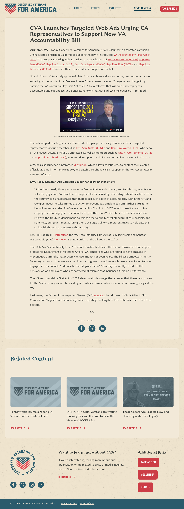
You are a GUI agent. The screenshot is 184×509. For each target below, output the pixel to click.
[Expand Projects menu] (123, 8)
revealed (99, 295)
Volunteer (149, 476)
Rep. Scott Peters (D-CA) (123, 59)
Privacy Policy (69, 503)
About (78, 8)
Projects (115, 8)
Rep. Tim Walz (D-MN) (125, 148)
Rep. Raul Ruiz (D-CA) (119, 64)
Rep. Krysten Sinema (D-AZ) (135, 152)
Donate (147, 489)
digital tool (80, 165)
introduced (61, 234)
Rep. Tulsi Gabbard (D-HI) (50, 157)
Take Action (169, 9)
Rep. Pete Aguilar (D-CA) (90, 64)
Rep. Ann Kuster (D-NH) (90, 148)
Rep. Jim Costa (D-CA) (59, 64)
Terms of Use (87, 503)
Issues (95, 8)
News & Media (142, 8)
